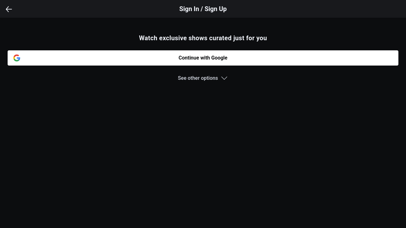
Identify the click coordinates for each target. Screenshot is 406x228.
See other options (198, 78)
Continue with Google (203, 58)
